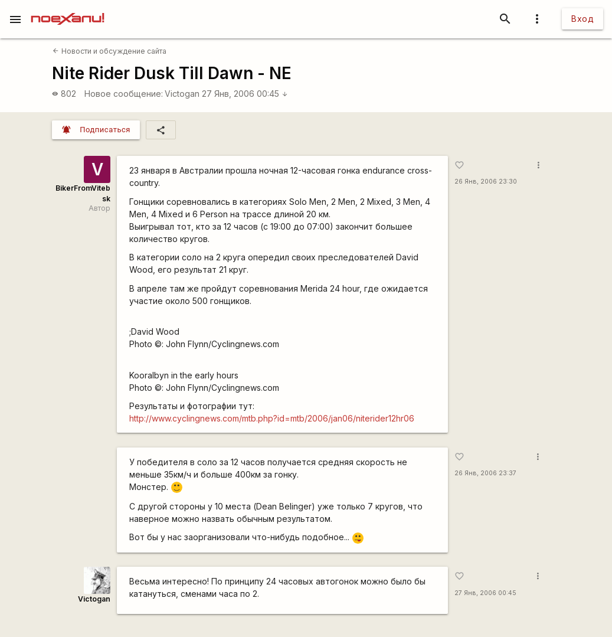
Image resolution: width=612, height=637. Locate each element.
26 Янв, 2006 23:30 (485, 181)
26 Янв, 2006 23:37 (485, 473)
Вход (582, 19)
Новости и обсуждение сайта (109, 51)
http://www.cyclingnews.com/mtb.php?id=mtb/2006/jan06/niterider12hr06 (271, 418)
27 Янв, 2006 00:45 (245, 94)
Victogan (182, 94)
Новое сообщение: (123, 94)
